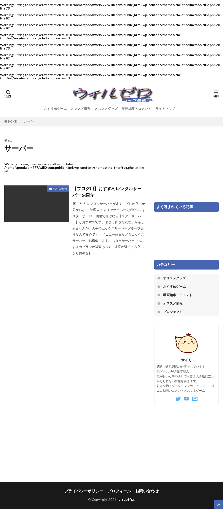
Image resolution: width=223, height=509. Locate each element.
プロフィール (119, 491)
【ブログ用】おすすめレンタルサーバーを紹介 (107, 192)
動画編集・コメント (136, 108)
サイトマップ (165, 108)
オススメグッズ (106, 108)
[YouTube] (186, 399)
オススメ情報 (81, 108)
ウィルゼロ (125, 499)
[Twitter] (178, 399)
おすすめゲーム (55, 108)
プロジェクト (173, 312)
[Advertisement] (186, 166)
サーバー (28, 121)
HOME (12, 121)
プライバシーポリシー (83, 491)
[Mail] (195, 399)
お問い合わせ (147, 491)
